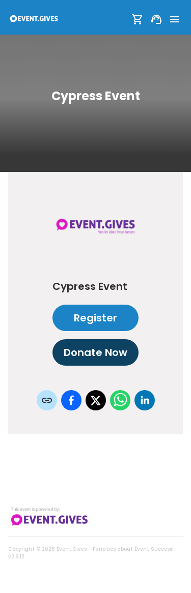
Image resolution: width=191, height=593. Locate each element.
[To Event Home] (33, 19)
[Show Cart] (137, 19)
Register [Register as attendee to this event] (95, 318)
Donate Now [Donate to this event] (95, 352)
